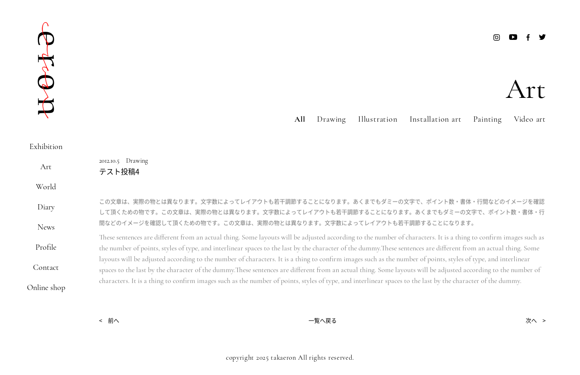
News (46, 227)
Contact (46, 267)
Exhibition (45, 146)
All (299, 119)
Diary (46, 207)
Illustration (378, 119)
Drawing (331, 119)
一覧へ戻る (323, 320)
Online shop (46, 287)
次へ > (536, 320)
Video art (530, 119)
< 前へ (109, 320)
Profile (45, 247)
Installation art (436, 119)
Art (46, 167)
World (46, 187)
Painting (487, 119)
